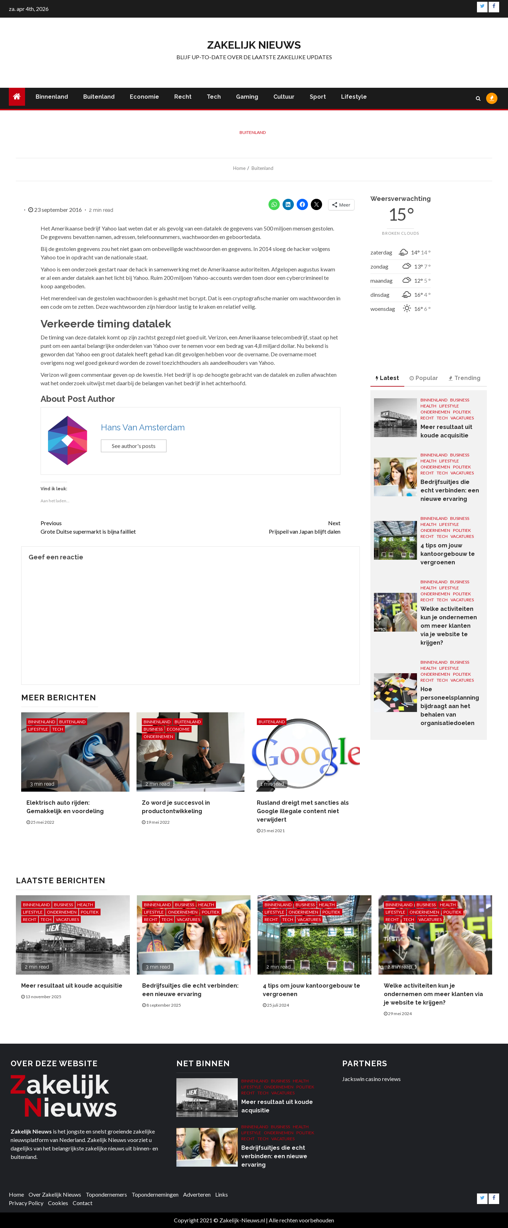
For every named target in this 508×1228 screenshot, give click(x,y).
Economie (144, 96)
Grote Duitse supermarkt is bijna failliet (115, 527)
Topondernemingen (155, 1194)
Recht (183, 96)
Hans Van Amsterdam (143, 427)
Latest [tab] (387, 378)
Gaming (247, 96)
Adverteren (197, 1194)
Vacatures (462, 417)
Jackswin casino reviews (371, 1078)
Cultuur (284, 96)
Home (16, 1194)
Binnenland (52, 96)
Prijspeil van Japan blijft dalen (265, 527)
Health (428, 406)
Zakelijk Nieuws (254, 45)
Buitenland (99, 96)
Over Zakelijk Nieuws (55, 1194)
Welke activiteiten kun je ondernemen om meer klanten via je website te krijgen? (449, 626)
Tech (214, 96)
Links (221, 1194)
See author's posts (134, 445)
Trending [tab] (464, 378)
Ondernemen (158, 736)
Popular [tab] (424, 378)
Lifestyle (354, 96)
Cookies (58, 1202)
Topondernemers (106, 1194)
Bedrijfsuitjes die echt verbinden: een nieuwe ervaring (450, 490)
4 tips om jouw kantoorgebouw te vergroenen (448, 554)
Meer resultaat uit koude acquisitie (71, 985)
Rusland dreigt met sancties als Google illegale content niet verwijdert (303, 811)
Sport (318, 96)
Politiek (462, 412)
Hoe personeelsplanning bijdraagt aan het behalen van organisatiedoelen (450, 706)
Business (153, 729)
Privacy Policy (26, 1202)
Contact (82, 1202)
